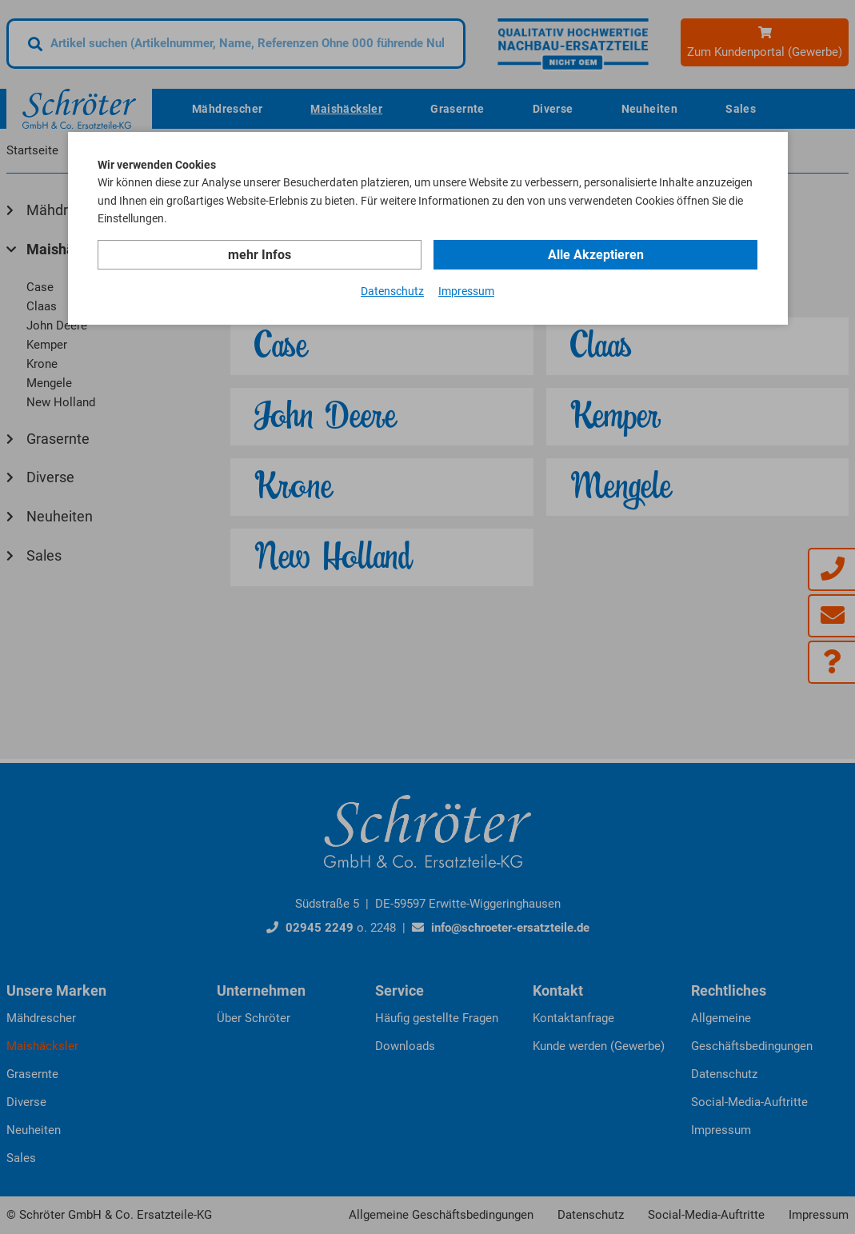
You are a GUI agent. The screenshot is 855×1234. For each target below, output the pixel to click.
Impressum (466, 291)
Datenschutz (392, 291)
